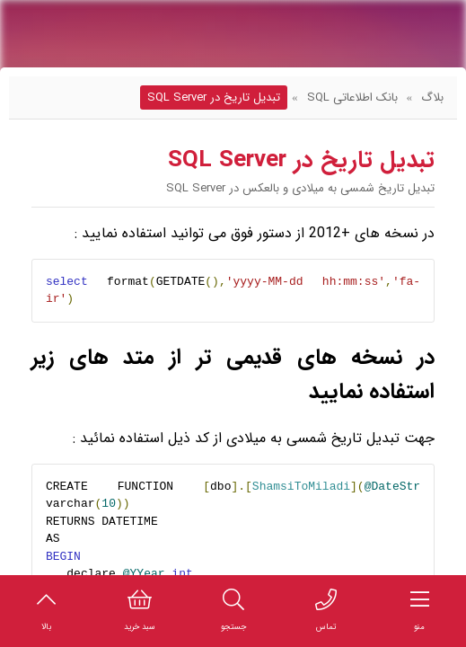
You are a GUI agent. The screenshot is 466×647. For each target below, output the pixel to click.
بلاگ (432, 97)
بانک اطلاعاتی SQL (352, 97)
